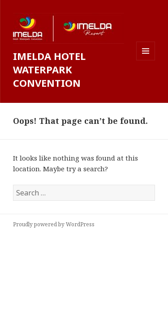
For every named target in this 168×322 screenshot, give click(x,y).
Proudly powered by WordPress (54, 224)
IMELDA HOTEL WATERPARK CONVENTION (49, 69)
